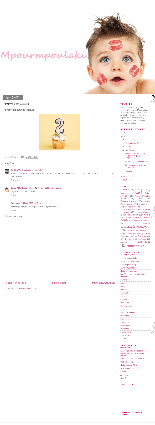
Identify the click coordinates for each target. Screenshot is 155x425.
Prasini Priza (125, 332)
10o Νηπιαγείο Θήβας (129, 258)
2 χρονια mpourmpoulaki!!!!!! (136, 161)
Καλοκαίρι (144, 207)
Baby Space (125, 280)
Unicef (123, 378)
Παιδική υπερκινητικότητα (130, 234)
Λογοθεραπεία (133, 210)
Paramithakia (125, 326)
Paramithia (124, 329)
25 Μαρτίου (125, 190)
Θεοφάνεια (143, 204)
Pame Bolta (125, 322)
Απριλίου (129, 150)
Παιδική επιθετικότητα (137, 231)
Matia (122, 309)
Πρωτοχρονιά (144, 236)
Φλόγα (123, 372)
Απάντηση (15, 180)
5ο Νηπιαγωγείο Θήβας (130, 261)
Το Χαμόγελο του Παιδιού (130, 368)
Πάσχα (147, 233)
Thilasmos (124, 335)
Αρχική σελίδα (13, 97)
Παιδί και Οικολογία (143, 212)
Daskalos (124, 290)
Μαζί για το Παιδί (127, 362)
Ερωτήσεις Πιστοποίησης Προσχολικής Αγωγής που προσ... (136, 155)
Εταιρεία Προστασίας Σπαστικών (133, 359)
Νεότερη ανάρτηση (15, 282)
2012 (125, 136)
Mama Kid (124, 303)
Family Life (124, 293)
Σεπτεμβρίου (131, 143)
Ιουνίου (129, 147)
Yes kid (123, 339)
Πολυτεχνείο (129, 236)
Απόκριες (125, 196)
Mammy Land (126, 306)
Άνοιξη (139, 192)
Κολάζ (122, 210)
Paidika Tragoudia (127, 312)
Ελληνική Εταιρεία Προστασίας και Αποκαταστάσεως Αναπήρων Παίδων (134, 353)
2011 (125, 176)
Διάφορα (128, 204)
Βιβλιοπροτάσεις (128, 201)
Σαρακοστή (129, 239)
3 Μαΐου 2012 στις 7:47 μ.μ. (33, 170)
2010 (125, 180)
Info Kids (124, 299)
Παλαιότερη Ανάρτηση (102, 282)
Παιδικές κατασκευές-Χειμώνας (135, 225)
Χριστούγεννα (133, 246)
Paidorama (124, 316)
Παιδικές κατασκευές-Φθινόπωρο (137, 220)
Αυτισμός (141, 199)
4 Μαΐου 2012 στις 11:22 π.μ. (50, 188)
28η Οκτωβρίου (140, 190)
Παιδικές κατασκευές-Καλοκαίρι (138, 218)
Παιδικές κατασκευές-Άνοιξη (137, 214)
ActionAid (124, 375)
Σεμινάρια (142, 239)
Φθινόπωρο (124, 242)
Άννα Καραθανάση (128, 264)
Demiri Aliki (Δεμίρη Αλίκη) (22, 188)
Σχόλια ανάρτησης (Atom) (25, 288)
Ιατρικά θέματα (127, 206)
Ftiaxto (123, 296)
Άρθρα (137, 196)
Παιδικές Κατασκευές (128, 271)
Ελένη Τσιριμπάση (127, 268)
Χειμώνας (144, 242)
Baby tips (124, 283)
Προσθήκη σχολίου (14, 216)
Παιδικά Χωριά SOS (128, 365)
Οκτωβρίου (130, 139)
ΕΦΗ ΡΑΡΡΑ (16, 170)
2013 (125, 133)
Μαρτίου (129, 172)
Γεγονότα (147, 201)
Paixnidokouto (126, 319)
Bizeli (122, 286)
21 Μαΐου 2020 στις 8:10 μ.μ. (32, 203)
